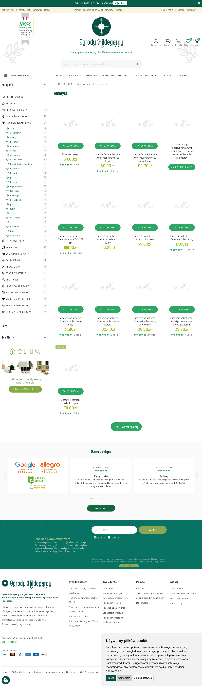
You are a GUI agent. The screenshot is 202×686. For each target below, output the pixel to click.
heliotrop (14, 168)
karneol (13, 182)
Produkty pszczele (16, 273)
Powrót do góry (127, 427)
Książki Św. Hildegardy (17, 286)
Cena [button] (4, 326)
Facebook (179, 9)
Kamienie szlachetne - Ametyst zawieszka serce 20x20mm (182, 321)
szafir (12, 222)
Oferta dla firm (177, 588)
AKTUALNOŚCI (180, 75)
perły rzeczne (16, 199)
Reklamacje (142, 602)
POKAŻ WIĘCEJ (129, 566)
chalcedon (15, 146)
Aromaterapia (13, 266)
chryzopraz (15, 155)
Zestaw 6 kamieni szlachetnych (70, 401)
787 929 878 (9, 642)
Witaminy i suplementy (17, 254)
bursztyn (14, 141)
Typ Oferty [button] (8, 337)
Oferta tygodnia (14, 97)
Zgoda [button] (111, 678)
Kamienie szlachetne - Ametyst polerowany (182, 237)
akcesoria (15, 235)
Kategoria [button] (7, 84)
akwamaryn (15, 132)
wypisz (115, 537)
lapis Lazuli (15, 191)
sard (12, 213)
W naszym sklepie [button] (20, 75)
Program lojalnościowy (18, 312)
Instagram (191, 9)
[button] (156, 42)
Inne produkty (13, 279)
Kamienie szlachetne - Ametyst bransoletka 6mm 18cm (145, 157)
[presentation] (5, 475)
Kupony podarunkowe (17, 305)
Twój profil (108, 588)
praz (12, 204)
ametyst (14, 137)
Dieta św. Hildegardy (16, 110)
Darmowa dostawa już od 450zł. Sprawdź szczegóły (99, 9)
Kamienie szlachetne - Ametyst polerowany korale (108, 321)
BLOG (166, 75)
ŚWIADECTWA (151, 75)
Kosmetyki (11, 247)
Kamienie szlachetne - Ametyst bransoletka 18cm (108, 157)
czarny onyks (16, 159)
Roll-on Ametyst (71, 154)
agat (12, 128)
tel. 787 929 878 (9, 9)
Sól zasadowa (13, 260)
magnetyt (14, 195)
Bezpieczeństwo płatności (183, 593)
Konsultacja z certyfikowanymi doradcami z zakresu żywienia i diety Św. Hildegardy (182, 151)
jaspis (13, 177)
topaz (12, 231)
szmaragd (14, 226)
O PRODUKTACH (72, 75)
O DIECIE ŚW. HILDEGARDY (96, 75)
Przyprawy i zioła (15, 241)
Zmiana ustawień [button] (143, 678)
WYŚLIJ (152, 530)
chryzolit (14, 150)
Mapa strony (176, 603)
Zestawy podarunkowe (18, 292)
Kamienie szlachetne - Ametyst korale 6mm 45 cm (71, 239)
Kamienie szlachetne (18, 122)
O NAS (56, 75)
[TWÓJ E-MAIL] (114, 530)
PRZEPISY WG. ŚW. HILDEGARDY (125, 75)
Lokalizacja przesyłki (113, 612)
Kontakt (140, 588)
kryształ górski (17, 186)
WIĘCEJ (120, 3)
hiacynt (13, 173)
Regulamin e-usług (112, 602)
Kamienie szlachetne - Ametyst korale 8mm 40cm (108, 239)
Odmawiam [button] (124, 678)
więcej (101, 508)
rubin (12, 208)
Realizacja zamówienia (114, 607)
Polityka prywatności (180, 598)
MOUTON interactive (88, 672)
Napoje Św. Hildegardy (18, 116)
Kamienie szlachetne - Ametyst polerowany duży (71, 321)
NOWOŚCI (10, 103)
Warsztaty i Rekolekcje (18, 299)
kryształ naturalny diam (21, 164)
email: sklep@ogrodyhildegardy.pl (35, 9)
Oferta (173, 608)
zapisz (101, 537)
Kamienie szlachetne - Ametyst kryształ (145, 237)
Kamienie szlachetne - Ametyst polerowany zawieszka (145, 321)
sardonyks (15, 217)
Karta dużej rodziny (78, 616)
